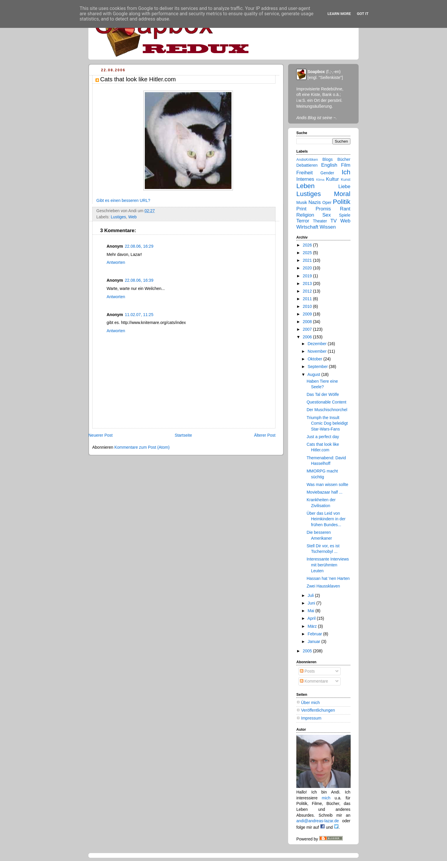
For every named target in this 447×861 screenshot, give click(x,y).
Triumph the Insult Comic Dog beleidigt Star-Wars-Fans (327, 423)
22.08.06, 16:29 (139, 246)
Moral (342, 193)
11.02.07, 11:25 (139, 314)
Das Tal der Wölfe (323, 394)
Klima (320, 179)
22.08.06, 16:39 (139, 280)
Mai (311, 610)
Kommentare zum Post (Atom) (141, 447)
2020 (308, 268)
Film (345, 165)
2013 (308, 283)
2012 (308, 291)
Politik (341, 201)
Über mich (310, 702)
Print (301, 209)
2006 (308, 337)
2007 (308, 329)
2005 (308, 651)
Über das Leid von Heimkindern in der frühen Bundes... (326, 519)
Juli (311, 595)
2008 (308, 321)
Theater (320, 221)
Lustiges (118, 217)
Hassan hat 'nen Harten (328, 578)
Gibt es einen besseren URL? (123, 200)
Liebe (344, 186)
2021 (308, 260)
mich (326, 798)
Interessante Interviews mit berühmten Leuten (328, 565)
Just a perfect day (323, 436)
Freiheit (304, 172)
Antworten (116, 262)
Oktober (315, 359)
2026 (308, 245)
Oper (327, 202)
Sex (326, 215)
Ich (346, 172)
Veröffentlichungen (318, 710)
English (329, 165)
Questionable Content (326, 402)
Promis (323, 209)
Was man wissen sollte (327, 484)
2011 (308, 298)
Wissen (328, 227)
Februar (315, 634)
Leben (305, 186)
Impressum (311, 718)
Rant (345, 209)
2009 (308, 314)
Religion (305, 215)
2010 (308, 306)
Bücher (343, 159)
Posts (307, 671)
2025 (308, 252)
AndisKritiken (307, 160)
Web (132, 217)
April (312, 618)
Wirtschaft (307, 227)
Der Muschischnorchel (327, 409)
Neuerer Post (100, 435)
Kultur (332, 179)
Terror (302, 221)
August (314, 374)
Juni (311, 603)
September (318, 366)
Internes (305, 179)
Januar (314, 641)
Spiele (344, 215)
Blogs (327, 159)
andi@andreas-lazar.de (317, 820)
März (312, 626)
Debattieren (306, 165)
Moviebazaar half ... (324, 492)
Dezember (317, 343)
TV (333, 221)
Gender (327, 172)
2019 (308, 276)
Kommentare (314, 681)
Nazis (314, 202)
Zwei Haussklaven (323, 586)
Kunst (345, 180)
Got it (363, 13)
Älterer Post (264, 435)
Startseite (183, 435)
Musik (301, 202)
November (317, 351)
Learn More (339, 13)
